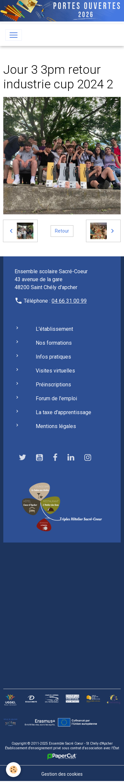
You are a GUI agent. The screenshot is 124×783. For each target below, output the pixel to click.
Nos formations (54, 343)
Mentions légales (56, 426)
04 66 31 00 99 (69, 301)
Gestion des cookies (62, 774)
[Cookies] (13, 769)
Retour (62, 231)
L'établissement (54, 329)
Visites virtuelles (55, 371)
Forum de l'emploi (56, 398)
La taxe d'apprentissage (63, 412)
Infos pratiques (53, 357)
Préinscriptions (53, 384)
